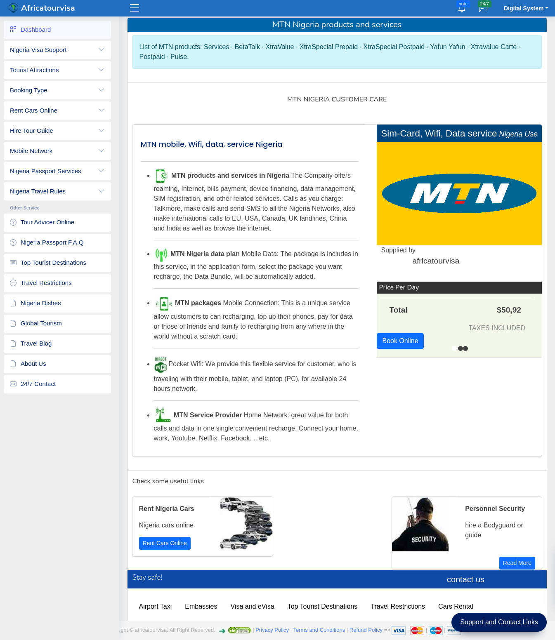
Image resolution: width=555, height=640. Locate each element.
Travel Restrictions (403, 606)
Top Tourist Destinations (327, 606)
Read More (517, 563)
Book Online (402, 340)
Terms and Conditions (319, 630)
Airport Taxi (160, 606)
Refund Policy (366, 630)
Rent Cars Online (169, 543)
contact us (467, 579)
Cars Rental (460, 606)
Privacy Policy (272, 630)
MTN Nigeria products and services (339, 24)
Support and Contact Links (499, 622)
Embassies (206, 606)
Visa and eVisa (257, 606)
